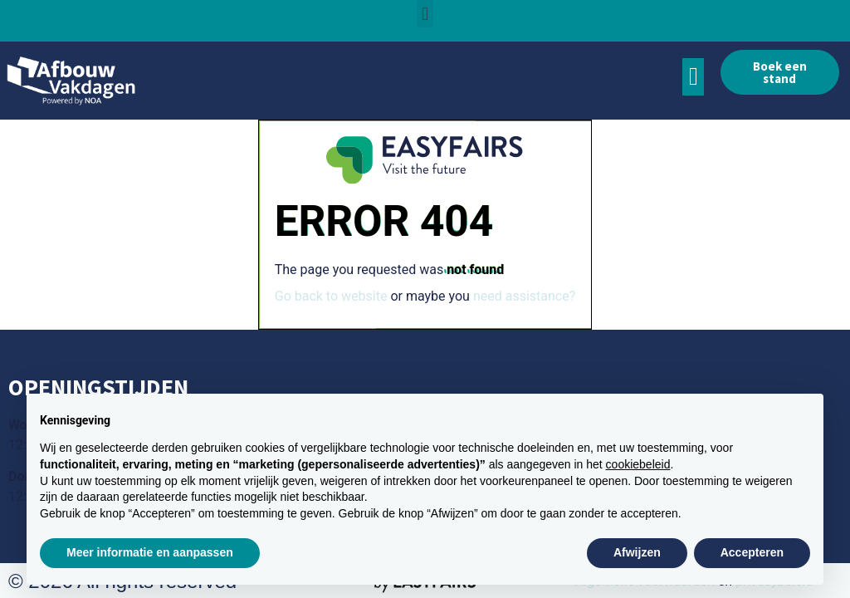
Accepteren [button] (752, 552)
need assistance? (524, 296)
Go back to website (331, 296)
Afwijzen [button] (637, 552)
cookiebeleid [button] (638, 464)
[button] (424, 13)
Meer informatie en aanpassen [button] (149, 552)
